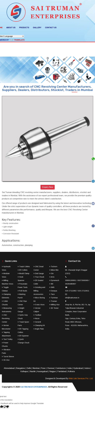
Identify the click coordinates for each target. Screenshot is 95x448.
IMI (51, 283)
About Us (10, 27)
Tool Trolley (7, 338)
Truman (53, 300)
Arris (51, 276)
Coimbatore (61, 367)
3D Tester (54, 307)
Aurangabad (42, 371)
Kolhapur (24, 371)
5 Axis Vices (39, 304)
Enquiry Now (47, 186)
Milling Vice (54, 304)
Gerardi (37, 321)
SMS (51, 287)
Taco (52, 293)
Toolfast (37, 314)
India (69, 367)
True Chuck (39, 276)
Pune (43, 367)
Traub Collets (24, 266)
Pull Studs (22, 290)
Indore (87, 367)
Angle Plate (39, 328)
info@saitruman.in (72, 297)
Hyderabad (78, 367)
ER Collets (22, 269)
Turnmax (53, 297)
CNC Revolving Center (6, 317)
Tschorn (53, 266)
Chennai (50, 367)
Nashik (33, 371)
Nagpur (52, 371)
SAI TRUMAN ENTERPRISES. (34, 386)
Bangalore (20, 367)
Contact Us (51, 27)
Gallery (37, 27)
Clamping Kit (39, 325)
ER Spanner (23, 335)
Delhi (29, 367)
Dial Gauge (39, 273)
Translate (17, 39)
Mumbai (36, 367)
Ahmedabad (9, 367)
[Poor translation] (6, 406)
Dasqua (53, 290)
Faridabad (61, 371)
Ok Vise (6, 359)
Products (24, 27)
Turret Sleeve (8, 356)
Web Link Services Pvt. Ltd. (81, 378)
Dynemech (54, 280)
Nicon (36, 318)
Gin (51, 273)
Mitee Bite (54, 269)
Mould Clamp (23, 273)
